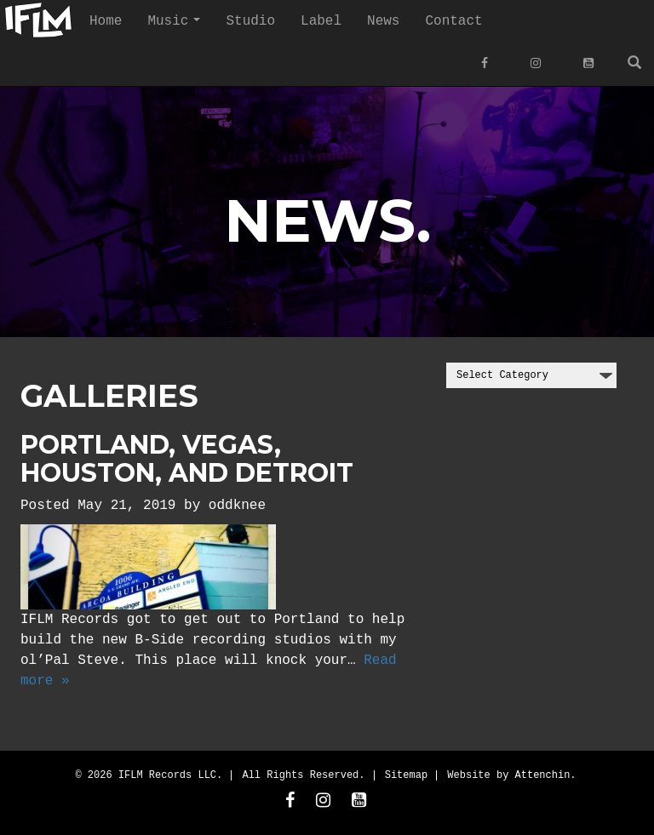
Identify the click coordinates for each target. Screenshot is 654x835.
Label (321, 21)
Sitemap (406, 774)
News (383, 21)
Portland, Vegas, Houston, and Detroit (186, 458)
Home (105, 21)
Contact (453, 21)
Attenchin (543, 774)
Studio (250, 21)
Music (180, 26)
